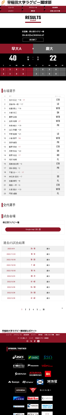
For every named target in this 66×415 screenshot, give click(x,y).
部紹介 (58, 335)
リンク (31, 338)
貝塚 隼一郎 (14, 104)
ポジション (58, 96)
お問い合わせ (55, 11)
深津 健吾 (13, 142)
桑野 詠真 (13, 117)
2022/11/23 (11, 254)
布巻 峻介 (13, 126)
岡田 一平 (13, 185)
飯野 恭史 (13, 147)
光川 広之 (13, 100)
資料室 (33, 11)
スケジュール (33, 7)
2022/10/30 (11, 260)
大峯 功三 (13, 113)
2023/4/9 (11, 249)
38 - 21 (33, 276)
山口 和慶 (13, 130)
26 (43, 309)
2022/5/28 (11, 282)
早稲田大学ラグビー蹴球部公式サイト (34, 331)
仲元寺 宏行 (14, 177)
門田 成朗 (13, 193)
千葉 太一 (13, 172)
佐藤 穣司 (13, 181)
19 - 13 (33, 254)
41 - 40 (33, 281)
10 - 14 (33, 270)
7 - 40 (33, 265)
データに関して (22, 338)
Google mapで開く (33, 229)
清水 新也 (13, 168)
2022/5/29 (11, 276)
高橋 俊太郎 (14, 164)
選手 (10, 96)
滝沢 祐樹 (13, 159)
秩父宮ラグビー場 (36, 31)
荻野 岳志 (13, 155)
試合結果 (55, 7)
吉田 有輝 (13, 121)
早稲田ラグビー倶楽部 (41, 338)
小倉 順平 (13, 138)
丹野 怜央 (13, 151)
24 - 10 (33, 248)
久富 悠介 (13, 189)
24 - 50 (33, 287)
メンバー (11, 11)
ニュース (11, 7)
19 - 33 (33, 259)
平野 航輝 (13, 134)
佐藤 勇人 (13, 108)
